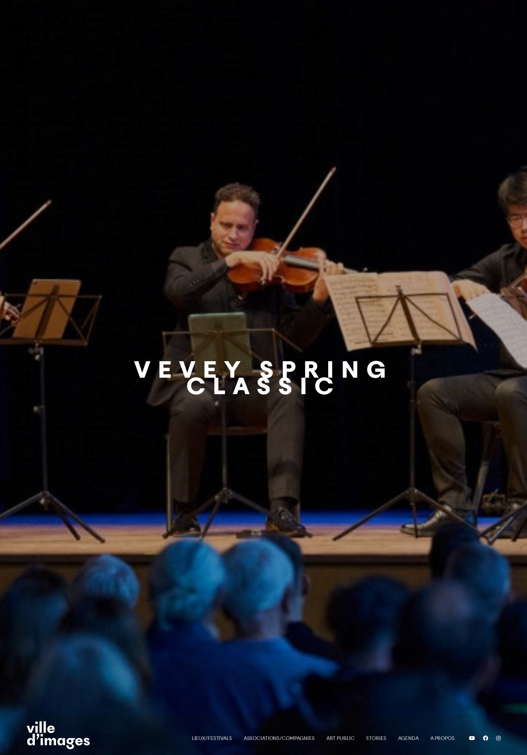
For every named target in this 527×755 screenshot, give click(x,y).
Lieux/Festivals (212, 738)
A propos (442, 738)
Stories (376, 738)
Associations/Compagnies (279, 738)
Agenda (408, 738)
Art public (340, 738)
